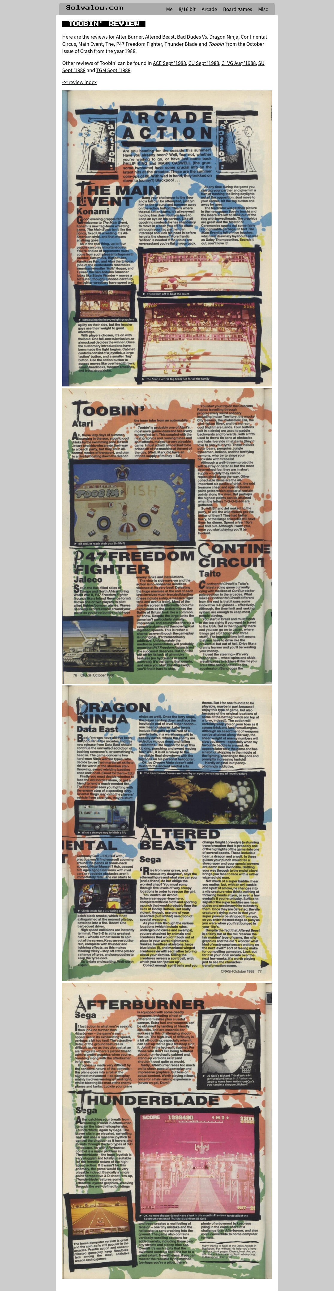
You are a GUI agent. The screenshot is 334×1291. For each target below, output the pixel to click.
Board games (237, 9)
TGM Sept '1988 (113, 70)
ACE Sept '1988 (169, 62)
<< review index (79, 82)
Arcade (209, 9)
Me (169, 9)
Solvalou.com (95, 7)
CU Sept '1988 (203, 62)
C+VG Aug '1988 (238, 62)
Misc (263, 9)
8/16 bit (187, 9)
